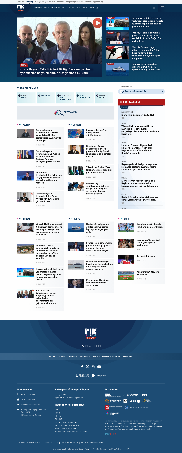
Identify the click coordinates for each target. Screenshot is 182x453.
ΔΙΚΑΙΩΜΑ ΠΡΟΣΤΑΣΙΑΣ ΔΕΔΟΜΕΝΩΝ (30, 442)
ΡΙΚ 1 (57, 410)
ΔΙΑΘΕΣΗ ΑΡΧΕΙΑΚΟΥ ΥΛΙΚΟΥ (69, 442)
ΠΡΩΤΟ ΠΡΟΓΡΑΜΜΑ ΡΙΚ (66, 422)
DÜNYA (110, 33)
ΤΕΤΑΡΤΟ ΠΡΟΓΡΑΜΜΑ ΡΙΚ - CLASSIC (71, 432)
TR (155, 8)
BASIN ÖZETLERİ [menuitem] (50, 8)
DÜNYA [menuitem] (86, 8)
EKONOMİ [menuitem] (70, 8)
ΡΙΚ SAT (58, 419)
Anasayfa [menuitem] (38, 8)
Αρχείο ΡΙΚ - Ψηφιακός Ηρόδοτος (69, 398)
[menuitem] (97, 7)
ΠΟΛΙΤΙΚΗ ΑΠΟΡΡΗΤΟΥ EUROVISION (92, 442)
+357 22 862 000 (28, 395)
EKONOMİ (77, 125)
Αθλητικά (96, 356)
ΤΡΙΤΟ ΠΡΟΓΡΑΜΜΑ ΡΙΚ (65, 429)
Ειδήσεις (61, 356)
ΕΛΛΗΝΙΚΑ (86, 346)
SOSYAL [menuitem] (79, 8)
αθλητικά (61, 2)
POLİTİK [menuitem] (61, 8)
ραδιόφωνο (50, 2)
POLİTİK (26, 125)
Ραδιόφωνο (85, 356)
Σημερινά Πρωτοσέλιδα (141, 91)
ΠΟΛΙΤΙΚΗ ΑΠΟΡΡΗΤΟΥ (51, 442)
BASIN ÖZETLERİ (127, 112)
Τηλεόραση (72, 356)
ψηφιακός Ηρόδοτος (74, 2)
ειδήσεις (29, 2)
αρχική (21, 2)
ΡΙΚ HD (58, 416)
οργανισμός (98, 2)
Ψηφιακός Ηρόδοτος (111, 356)
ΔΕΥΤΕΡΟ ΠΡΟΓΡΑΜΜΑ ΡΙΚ (67, 426)
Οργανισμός (128, 356)
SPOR (126, 219)
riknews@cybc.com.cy (30, 405)
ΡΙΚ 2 (57, 413)
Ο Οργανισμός (61, 395)
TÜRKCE (97, 346)
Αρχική (52, 356)
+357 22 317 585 (28, 400)
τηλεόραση (39, 2)
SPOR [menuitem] (92, 8)
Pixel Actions (116, 449)
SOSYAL (24, 65)
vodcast (88, 2)
